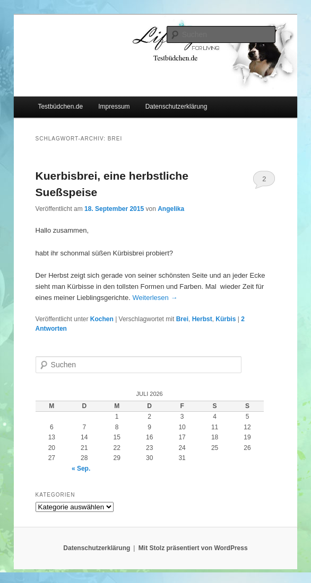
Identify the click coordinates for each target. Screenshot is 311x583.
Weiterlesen (154, 298)
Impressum (113, 106)
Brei (182, 319)
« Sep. (81, 468)
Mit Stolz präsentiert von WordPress (193, 548)
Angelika (171, 209)
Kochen (102, 319)
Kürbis (225, 319)
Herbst (202, 319)
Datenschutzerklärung (176, 106)
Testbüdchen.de (60, 106)
